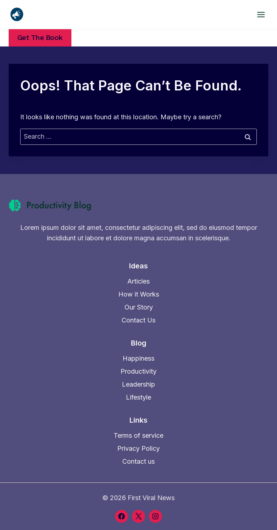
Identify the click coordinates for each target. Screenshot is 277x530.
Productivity (138, 371)
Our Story (138, 307)
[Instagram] (155, 516)
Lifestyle (138, 397)
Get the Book (40, 38)
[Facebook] (121, 516)
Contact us (138, 461)
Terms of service (138, 435)
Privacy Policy (138, 448)
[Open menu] (260, 14)
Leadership (138, 384)
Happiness (138, 358)
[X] (138, 516)
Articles (138, 281)
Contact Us (138, 320)
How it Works (138, 294)
